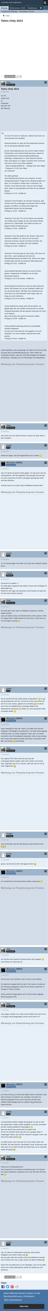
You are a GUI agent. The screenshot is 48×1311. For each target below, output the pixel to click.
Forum (4, 8)
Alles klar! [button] (24, 1306)
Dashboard (32, 8)
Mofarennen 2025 (17, 8)
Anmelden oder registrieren (11, 2)
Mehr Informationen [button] (13, 1300)
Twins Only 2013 (12, 20)
